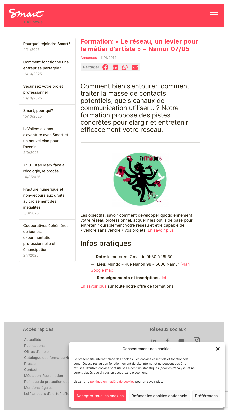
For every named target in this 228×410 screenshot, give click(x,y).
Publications (34, 346)
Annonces (89, 58)
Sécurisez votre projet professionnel (43, 89)
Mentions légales (38, 388)
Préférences (206, 396)
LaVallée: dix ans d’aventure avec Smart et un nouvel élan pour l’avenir (45, 138)
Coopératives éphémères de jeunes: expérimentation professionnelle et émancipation (46, 237)
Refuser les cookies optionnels (159, 396)
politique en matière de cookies (112, 381)
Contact (31, 370)
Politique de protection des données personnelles (65, 382)
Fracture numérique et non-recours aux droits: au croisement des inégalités (44, 198)
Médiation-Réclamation (43, 376)
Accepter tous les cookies (100, 396)
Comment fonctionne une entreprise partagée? (46, 65)
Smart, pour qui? (38, 110)
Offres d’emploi (37, 352)
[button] (217, 348)
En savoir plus (161, 230)
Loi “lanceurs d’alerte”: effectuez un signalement (64, 394)
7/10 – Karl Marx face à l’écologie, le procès (44, 168)
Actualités (32, 340)
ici (164, 277)
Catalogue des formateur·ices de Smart (57, 358)
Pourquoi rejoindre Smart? (46, 44)
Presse (30, 364)
